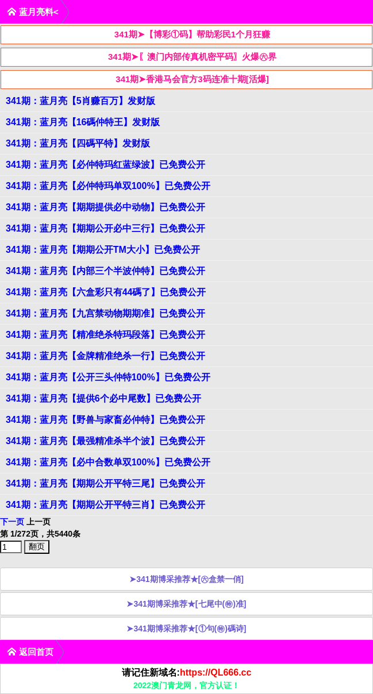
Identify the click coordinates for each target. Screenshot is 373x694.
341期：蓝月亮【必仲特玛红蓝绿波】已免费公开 (105, 164)
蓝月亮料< (33, 12)
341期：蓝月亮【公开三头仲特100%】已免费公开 (108, 377)
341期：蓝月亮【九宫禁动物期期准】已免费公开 (105, 313)
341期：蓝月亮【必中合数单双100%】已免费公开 (108, 462)
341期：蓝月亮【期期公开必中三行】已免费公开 (105, 228)
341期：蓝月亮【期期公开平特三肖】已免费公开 (105, 505)
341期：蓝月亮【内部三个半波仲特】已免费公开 (105, 271)
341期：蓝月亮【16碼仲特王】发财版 (83, 122)
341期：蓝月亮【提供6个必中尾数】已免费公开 (103, 398)
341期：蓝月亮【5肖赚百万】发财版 (80, 101)
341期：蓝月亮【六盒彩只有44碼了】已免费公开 (106, 292)
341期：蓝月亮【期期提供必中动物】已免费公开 (105, 207)
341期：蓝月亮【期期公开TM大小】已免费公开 (103, 250)
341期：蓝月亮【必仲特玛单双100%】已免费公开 (108, 186)
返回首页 (30, 652)
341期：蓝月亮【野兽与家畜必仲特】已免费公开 (105, 420)
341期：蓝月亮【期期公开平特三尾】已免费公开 (105, 483)
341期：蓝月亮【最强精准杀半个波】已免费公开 (105, 441)
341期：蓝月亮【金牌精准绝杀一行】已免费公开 (105, 356)
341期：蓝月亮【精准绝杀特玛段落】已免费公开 (105, 335)
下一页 (12, 521)
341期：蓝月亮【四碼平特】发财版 (78, 143)
